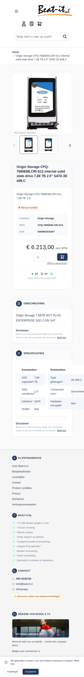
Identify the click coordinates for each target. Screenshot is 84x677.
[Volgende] (70, 145)
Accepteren (30, 671)
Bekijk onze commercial (26, 651)
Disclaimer (18, 499)
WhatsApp (22, 589)
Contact (16, 482)
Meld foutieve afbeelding (25, 132)
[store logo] (54, 10)
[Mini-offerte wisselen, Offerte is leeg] (31, 23)
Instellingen (12, 671)
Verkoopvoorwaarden (24, 504)
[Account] (24, 24)
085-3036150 (23, 578)
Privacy (16, 493)
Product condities (22, 488)
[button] (42, 103)
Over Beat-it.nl (20, 466)
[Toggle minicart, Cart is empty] (39, 23)
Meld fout (61, 337)
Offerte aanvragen (57, 263)
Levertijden (18, 477)
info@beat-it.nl (24, 584)
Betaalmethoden (21, 471)
